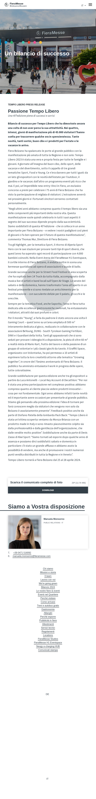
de (47, 694)
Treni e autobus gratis (48, 605)
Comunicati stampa (48, 650)
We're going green (48, 583)
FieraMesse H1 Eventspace (48, 642)
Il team (48, 576)
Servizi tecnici (48, 628)
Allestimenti (48, 624)
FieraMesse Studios (48, 639)
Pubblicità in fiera (48, 620)
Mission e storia (48, 572)
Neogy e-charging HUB (48, 646)
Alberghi (48, 613)
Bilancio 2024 (48, 587)
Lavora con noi (48, 580)
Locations (48, 635)
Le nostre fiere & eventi (48, 591)
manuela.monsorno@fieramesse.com (31, 556)
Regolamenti (48, 631)
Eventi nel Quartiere (48, 594)
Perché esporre (48, 617)
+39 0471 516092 (22, 552)
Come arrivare (48, 602)
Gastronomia (48, 609)
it (82, 5)
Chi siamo (48, 568)
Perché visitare (48, 598)
